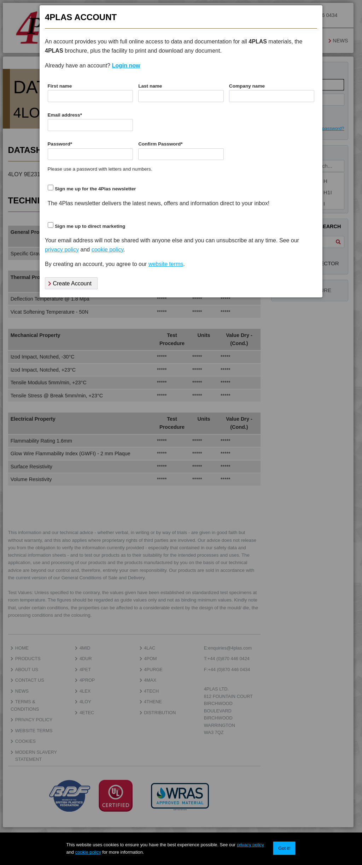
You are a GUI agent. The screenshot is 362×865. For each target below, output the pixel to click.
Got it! (284, 848)
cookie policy (88, 852)
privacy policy (250, 844)
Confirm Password (160, 144)
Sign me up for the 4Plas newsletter (95, 188)
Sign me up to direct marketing (90, 226)
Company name (247, 86)
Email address (65, 115)
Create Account (70, 283)
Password (60, 144)
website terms (165, 264)
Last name (150, 86)
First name (60, 86)
